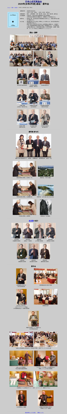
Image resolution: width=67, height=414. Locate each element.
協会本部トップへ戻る (30, 412)
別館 (12, 7)
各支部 (31, 221)
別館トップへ (40, 412)
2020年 (16, 7)
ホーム (9, 7)
